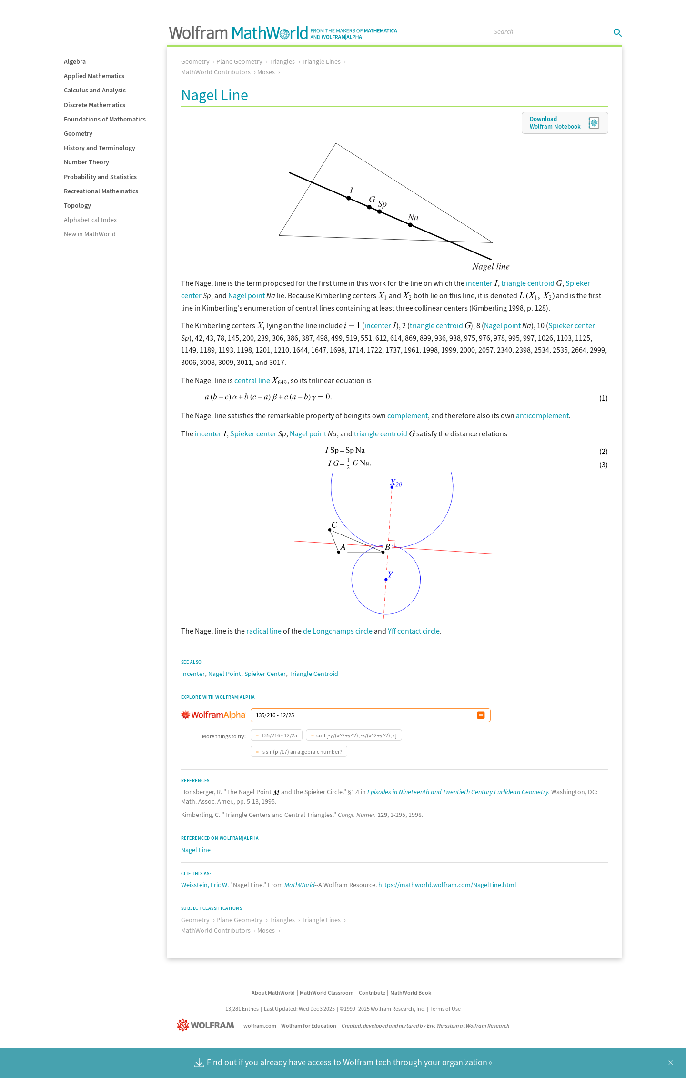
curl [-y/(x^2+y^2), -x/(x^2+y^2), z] (356, 735)
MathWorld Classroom (326, 992)
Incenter (193, 673)
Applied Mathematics (94, 75)
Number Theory (86, 162)
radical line (264, 630)
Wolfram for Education (308, 1025)
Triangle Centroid (313, 673)
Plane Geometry (239, 61)
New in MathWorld (90, 234)
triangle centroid (528, 283)
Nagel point (246, 295)
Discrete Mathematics (94, 105)
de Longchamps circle (338, 630)
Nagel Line (196, 850)
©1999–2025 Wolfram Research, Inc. (382, 1008)
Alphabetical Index (90, 219)
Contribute (372, 992)
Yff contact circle (414, 630)
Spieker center (571, 325)
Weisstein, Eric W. (205, 884)
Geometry (78, 133)
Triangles (282, 61)
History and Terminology (99, 147)
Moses (266, 72)
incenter (479, 283)
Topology (77, 205)
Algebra (75, 61)
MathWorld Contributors (216, 72)
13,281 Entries (242, 1008)
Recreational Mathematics (101, 191)
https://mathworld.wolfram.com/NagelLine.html (447, 884)
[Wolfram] (207, 1025)
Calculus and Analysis (95, 90)
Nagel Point (224, 673)
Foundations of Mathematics (105, 119)
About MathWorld (273, 992)
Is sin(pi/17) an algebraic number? (301, 751)
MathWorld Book (410, 992)
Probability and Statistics (100, 176)
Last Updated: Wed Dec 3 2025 (299, 1008)
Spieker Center (265, 673)
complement (407, 415)
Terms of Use (445, 1008)
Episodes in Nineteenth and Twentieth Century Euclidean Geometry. (458, 791)
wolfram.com (259, 1025)
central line (252, 380)
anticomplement (542, 415)
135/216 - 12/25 (279, 735)
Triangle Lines (321, 61)
